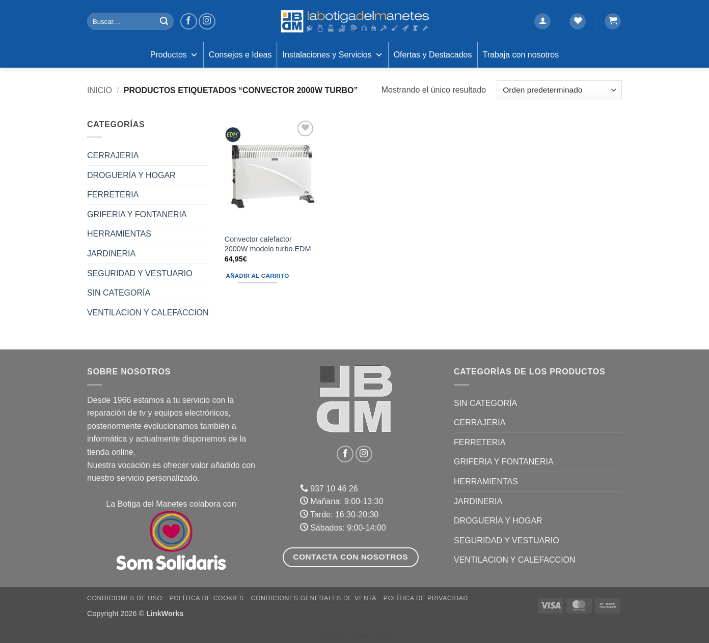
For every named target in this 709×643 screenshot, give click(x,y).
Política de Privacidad (426, 598)
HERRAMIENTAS (119, 233)
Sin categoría (118, 292)
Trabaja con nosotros (521, 54)
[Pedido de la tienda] (559, 90)
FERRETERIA (113, 194)
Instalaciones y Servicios (332, 55)
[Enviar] (164, 21)
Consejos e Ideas (240, 54)
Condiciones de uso (124, 598)
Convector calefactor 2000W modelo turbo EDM (268, 244)
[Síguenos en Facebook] (188, 21)
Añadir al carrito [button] (257, 276)
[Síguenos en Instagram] (207, 21)
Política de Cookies (206, 598)
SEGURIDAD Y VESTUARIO (140, 273)
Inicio (99, 90)
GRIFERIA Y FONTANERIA (137, 214)
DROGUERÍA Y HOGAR (131, 175)
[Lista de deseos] (577, 21)
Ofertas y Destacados (433, 54)
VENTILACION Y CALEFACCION (148, 312)
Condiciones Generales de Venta (314, 598)
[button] (542, 21)
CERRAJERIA (113, 155)
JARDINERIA (111, 253)
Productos (174, 55)
